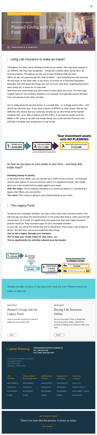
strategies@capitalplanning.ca (48, 347)
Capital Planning (14, 6)
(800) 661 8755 (48, 352)
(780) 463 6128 (42, 350)
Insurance (36, 14)
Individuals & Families (19, 14)
